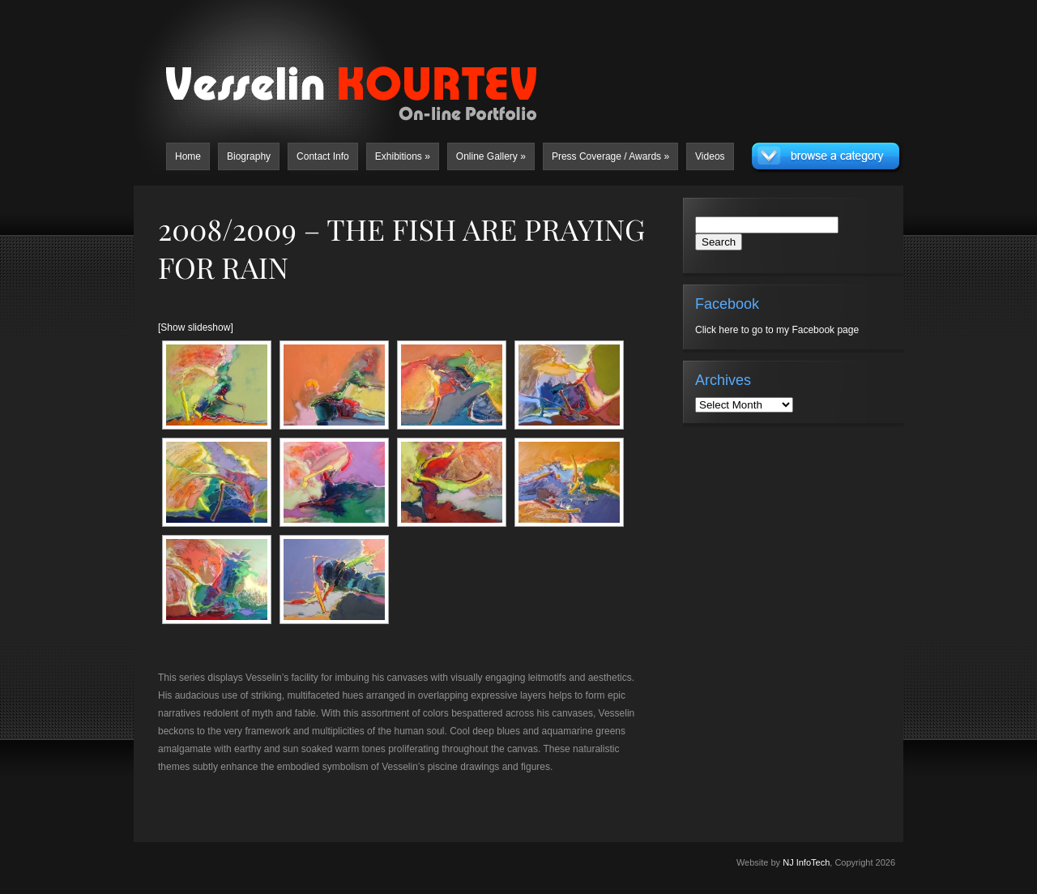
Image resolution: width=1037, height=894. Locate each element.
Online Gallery (491, 156)
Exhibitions (402, 156)
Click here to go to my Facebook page (777, 330)
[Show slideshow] (195, 327)
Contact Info (323, 156)
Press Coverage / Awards (610, 156)
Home (188, 156)
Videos (709, 156)
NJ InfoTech (806, 862)
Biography (249, 156)
